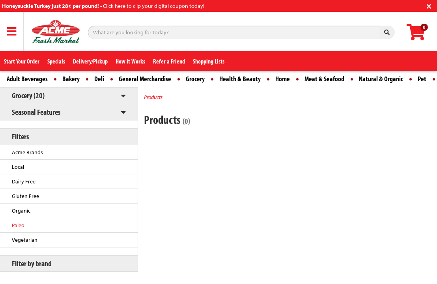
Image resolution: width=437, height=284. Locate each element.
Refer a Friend (169, 61)
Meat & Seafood (324, 78)
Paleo (18, 225)
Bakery (71, 78)
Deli (99, 78)
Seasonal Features (36, 112)
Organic (21, 210)
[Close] (428, 5)
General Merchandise (145, 78)
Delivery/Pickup (90, 61)
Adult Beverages (27, 78)
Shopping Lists (208, 61)
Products (153, 97)
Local (18, 166)
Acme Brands (27, 152)
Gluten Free (25, 196)
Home (282, 78)
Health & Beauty (240, 78)
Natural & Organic (381, 78)
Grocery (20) (28, 95)
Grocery (195, 78)
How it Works (130, 61)
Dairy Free (23, 181)
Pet (422, 78)
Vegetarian (24, 239)
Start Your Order (21, 61)
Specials (56, 61)
